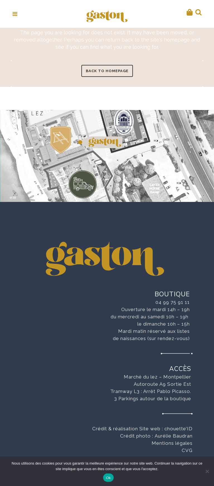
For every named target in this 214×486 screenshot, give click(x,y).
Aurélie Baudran (174, 436)
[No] (207, 471)
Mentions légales (172, 443)
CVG (187, 450)
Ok (108, 478)
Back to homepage (107, 71)
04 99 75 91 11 (172, 302)
